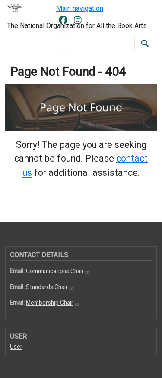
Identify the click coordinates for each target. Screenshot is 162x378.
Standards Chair (50, 287)
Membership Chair (52, 302)
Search (145, 43)
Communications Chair (58, 271)
